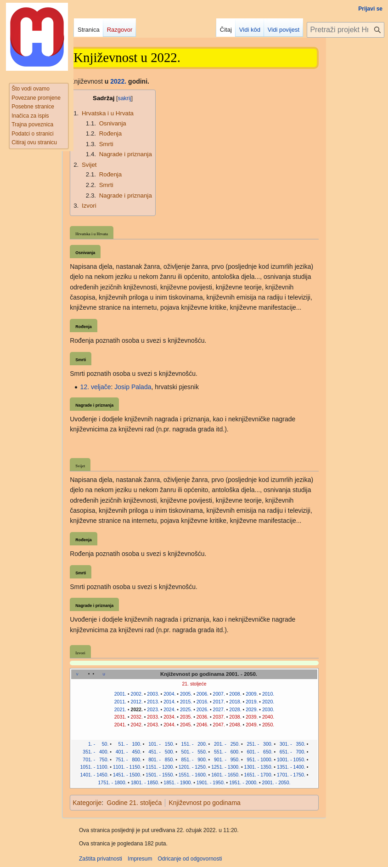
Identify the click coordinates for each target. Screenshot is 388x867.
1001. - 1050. (291, 759)
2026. (202, 709)
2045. (186, 724)
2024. (169, 709)
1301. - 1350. (258, 767)
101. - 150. (160, 744)
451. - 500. (160, 751)
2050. (268, 724)
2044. (169, 724)
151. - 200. (193, 744)
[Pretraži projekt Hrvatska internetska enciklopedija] (345, 30)
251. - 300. (258, 744)
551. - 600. (225, 751)
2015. (186, 701)
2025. (186, 709)
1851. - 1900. (177, 782)
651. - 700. (291, 751)
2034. (169, 717)
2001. (120, 694)
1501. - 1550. (160, 774)
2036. (202, 717)
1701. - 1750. (291, 774)
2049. (252, 724)
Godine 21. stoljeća (134, 802)
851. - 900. (193, 759)
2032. (137, 717)
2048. (235, 724)
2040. (268, 717)
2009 (251, 694)
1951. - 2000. (243, 782)
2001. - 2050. (276, 782)
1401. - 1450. (94, 774)
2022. (118, 81)
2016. (202, 701)
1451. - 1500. (127, 774)
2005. (186, 694)
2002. (137, 694)
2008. (235, 694)
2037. (219, 717)
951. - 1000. (258, 759)
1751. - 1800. (112, 782)
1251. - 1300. (225, 767)
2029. (252, 709)
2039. (252, 717)
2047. (219, 724)
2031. (120, 717)
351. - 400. (94, 751)
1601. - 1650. (225, 774)
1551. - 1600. (193, 774)
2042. (137, 724)
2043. (153, 724)
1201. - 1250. (193, 767)
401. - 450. (127, 751)
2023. (153, 709)
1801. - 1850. (145, 782)
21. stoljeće (194, 683)
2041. (120, 724)
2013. (153, 701)
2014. (169, 701)
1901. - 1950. (211, 782)
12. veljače (95, 387)
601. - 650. (258, 751)
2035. (186, 717)
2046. (202, 724)
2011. (120, 701)
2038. (235, 717)
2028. (235, 709)
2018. (235, 701)
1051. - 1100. (94, 767)
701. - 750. (94, 759)
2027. (219, 709)
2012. (137, 701)
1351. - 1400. (291, 767)
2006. (202, 694)
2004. (169, 694)
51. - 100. (127, 744)
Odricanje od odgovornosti (189, 859)
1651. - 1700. (258, 774)
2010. (268, 694)
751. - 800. (127, 759)
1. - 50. (94, 744)
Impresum (140, 859)
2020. (268, 701)
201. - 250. (225, 744)
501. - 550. (193, 751)
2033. (153, 717)
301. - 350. (291, 744)
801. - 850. (160, 759)
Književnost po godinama (204, 802)
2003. (153, 694)
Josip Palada (132, 387)
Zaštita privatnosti (100, 859)
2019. (252, 701)
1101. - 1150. (127, 767)
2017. (219, 701)
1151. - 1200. (160, 767)
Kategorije (87, 802)
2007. (219, 694)
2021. (120, 709)
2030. (268, 709)
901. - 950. (225, 759)
